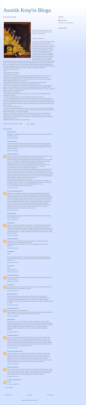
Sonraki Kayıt (7, 395)
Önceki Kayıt (50, 395)
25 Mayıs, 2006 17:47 (12, 347)
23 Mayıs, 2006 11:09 (12, 210)
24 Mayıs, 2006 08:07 (12, 235)
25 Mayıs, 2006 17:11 (12, 332)
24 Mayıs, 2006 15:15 (12, 271)
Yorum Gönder (9, 387)
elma (8, 284)
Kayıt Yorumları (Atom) (31, 400)
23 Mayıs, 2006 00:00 (12, 138)
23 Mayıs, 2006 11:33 (12, 219)
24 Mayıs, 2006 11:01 (12, 262)
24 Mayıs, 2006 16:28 (12, 281)
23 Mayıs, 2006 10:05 (12, 187)
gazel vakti (10, 294)
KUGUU (9, 132)
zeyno (8, 319)
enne (8, 251)
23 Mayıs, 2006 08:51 (12, 150)
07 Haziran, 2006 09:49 (13, 384)
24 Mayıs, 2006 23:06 (12, 305)
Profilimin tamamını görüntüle (65, 22)
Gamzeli (9, 213)
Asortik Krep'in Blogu (27, 10)
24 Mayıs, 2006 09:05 (12, 248)
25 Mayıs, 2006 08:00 (12, 316)
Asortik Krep (10, 154)
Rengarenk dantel (12, 379)
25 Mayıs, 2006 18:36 (12, 363)
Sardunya (9, 141)
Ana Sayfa (29, 395)
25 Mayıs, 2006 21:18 (12, 376)
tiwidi (8, 223)
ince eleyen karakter (12, 191)
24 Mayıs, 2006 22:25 (12, 290)
